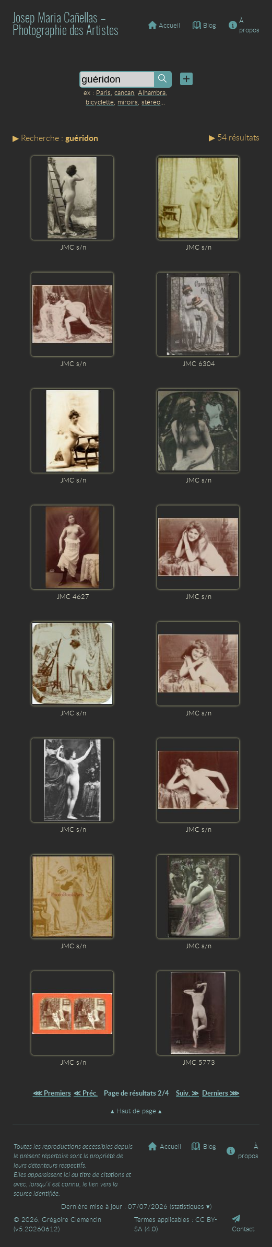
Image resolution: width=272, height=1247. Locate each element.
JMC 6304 (199, 363)
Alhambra (151, 92)
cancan (124, 92)
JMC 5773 (199, 1062)
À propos (244, 25)
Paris (103, 92)
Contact (243, 1224)
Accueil (164, 25)
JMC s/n (73, 247)
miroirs (127, 102)
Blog (204, 25)
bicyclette (100, 102)
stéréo (150, 102)
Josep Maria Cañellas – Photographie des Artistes (66, 25)
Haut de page (136, 1110)
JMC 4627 (73, 596)
